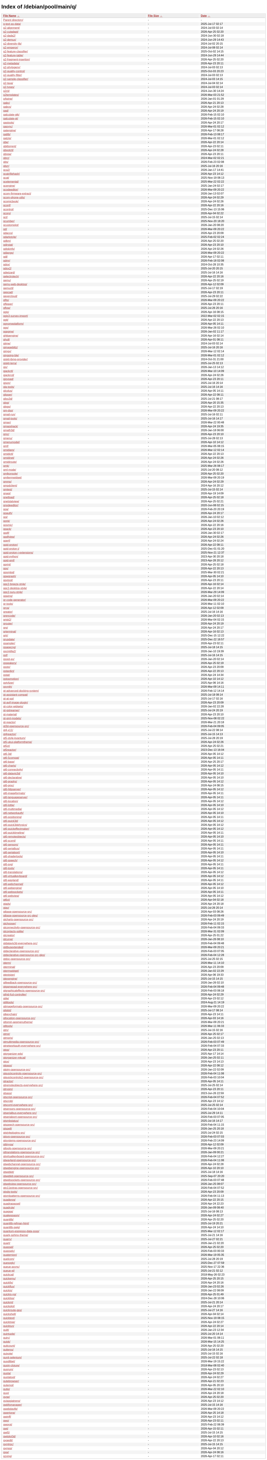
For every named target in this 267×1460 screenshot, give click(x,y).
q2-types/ (8, 87)
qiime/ (7, 343)
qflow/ (6, 307)
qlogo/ (7, 406)
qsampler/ (9, 643)
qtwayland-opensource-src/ (19, 1160)
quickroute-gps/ (12, 1310)
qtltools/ (8, 1026)
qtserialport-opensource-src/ (20, 1116)
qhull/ (6, 339)
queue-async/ (11, 1266)
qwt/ (5, 1428)
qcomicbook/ (11, 201)
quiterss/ (8, 1349)
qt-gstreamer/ (11, 710)
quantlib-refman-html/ (16, 1223)
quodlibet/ (9, 1361)
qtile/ (6, 998)
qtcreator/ (9, 935)
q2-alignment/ (11, 27)
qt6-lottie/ (8, 805)
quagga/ (8, 1211)
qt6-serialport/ (11, 852)
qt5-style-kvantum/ (14, 738)
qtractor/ (8, 1081)
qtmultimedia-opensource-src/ (21, 1041)
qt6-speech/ (10, 860)
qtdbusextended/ (13, 947)
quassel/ (8, 1247)
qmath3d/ (9, 430)
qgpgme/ (8, 331)
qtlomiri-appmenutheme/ (18, 1022)
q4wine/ (8, 98)
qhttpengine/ (10, 335)
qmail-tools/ (10, 418)
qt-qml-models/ (12, 718)
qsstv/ (6, 667)
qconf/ (7, 205)
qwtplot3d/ (9, 1436)
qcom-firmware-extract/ (17, 193)
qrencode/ (9, 615)
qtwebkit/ (8, 1172)
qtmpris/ (8, 1037)
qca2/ (6, 169)
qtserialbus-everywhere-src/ (20, 1113)
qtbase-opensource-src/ (17, 911)
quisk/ (6, 1341)
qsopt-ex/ (8, 659)
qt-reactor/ (9, 722)
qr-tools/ (8, 603)
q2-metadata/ (11, 63)
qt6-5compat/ (11, 757)
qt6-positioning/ (12, 817)
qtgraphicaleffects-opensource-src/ (24, 990)
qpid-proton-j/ (11, 548)
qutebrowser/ (11, 1381)
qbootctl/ (8, 150)
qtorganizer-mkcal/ (14, 1057)
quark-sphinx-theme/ (15, 1235)
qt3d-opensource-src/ (16, 726)
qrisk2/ (7, 619)
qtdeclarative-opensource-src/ (21, 951)
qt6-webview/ (11, 895)
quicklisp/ (8, 1298)
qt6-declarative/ (12, 777)
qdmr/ (6, 260)
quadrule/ (9, 1207)
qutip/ (6, 1389)
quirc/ (6, 1337)
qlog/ (6, 402)
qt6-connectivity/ (13, 769)
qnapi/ (7, 493)
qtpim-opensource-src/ (16, 1069)
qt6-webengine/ (12, 888)
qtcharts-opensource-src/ (18, 919)
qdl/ (5, 256)
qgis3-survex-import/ (15, 315)
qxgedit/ (8, 1440)
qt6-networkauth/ (13, 813)
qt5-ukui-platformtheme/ (17, 742)
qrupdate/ (9, 639)
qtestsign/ (9, 974)
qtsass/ (7, 1093)
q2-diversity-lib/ (12, 43)
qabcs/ (7, 106)
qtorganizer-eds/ (13, 1053)
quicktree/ (9, 1322)
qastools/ (8, 122)
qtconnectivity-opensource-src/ (21, 927)
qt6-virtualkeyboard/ (15, 876)
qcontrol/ (8, 209)
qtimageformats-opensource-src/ (22, 1006)
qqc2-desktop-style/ (15, 588)
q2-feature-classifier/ (15, 51)
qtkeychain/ (10, 1014)
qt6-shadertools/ (13, 856)
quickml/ (8, 1302)
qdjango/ (8, 252)
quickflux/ (9, 1286)
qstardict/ (8, 671)
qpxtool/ (8, 580)
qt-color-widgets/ (13, 706)
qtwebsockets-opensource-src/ (21, 1180)
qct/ (5, 217)
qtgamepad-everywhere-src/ (20, 986)
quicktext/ (9, 1318)
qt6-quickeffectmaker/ (16, 828)
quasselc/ (9, 1251)
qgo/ (6, 327)
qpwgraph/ (9, 576)
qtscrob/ (8, 1101)
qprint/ (7, 564)
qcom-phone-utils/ (14, 197)
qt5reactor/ (9, 749)
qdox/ (6, 264)
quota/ (7, 1373)
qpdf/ (6, 532)
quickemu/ (9, 1278)
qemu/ (7, 280)
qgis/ (6, 312)
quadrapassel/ (11, 1203)
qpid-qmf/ (9, 560)
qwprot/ (7, 1424)
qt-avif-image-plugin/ (15, 702)
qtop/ (6, 1049)
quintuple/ (9, 1333)
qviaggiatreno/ (11, 1400)
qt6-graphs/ (10, 781)
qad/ (6, 110)
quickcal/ (8, 1274)
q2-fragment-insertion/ (16, 59)
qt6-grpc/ (8, 785)
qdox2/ (7, 268)
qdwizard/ (9, 272)
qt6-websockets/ (13, 891)
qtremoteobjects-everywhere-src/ (23, 1085)
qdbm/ (7, 240)
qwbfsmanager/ (12, 1404)
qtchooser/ (9, 923)
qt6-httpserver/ (12, 789)
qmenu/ (7, 438)
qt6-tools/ (8, 868)
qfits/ (6, 300)
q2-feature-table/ (13, 55)
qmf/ (6, 446)
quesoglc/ (9, 1262)
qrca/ (6, 607)
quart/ (6, 1243)
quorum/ (8, 1369)
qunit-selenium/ (12, 1357)
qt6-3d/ (7, 753)
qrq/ (5, 627)
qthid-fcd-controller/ (15, 994)
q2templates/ (11, 94)
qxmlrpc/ (8, 1444)
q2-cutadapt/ (10, 31)
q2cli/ (6, 91)
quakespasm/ (11, 1215)
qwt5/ (6, 1432)
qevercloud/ (10, 296)
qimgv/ (7, 351)
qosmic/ (8, 525)
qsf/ (5, 655)
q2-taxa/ (8, 83)
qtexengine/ (10, 978)
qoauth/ (7, 513)
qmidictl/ (8, 453)
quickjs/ (7, 1290)
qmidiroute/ (10, 461)
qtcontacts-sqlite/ (13, 931)
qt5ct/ (6, 745)
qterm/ (7, 962)
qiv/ (5, 367)
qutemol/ (8, 1385)
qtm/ (6, 1030)
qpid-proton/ (10, 544)
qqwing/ (8, 596)
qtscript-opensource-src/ (18, 1097)
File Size (153, 15)
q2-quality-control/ (14, 71)
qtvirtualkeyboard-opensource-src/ (23, 1156)
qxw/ (6, 1452)
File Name (9, 15)
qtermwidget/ (11, 970)
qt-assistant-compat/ (15, 694)
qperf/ (6, 540)
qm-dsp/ (8, 410)
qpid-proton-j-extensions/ (18, 552)
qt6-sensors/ (10, 844)
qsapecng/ (9, 647)
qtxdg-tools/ (10, 1191)
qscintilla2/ (9, 651)
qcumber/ (9, 221)
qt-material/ (10, 714)
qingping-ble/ (11, 355)
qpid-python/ (10, 556)
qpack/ (7, 529)
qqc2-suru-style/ (13, 592)
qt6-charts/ (9, 765)
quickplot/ (9, 1306)
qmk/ (6, 465)
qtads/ (7, 903)
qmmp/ (7, 481)
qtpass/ (7, 1065)
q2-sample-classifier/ (15, 79)
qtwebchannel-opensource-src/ (22, 1164)
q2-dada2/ (9, 35)
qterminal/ (9, 967)
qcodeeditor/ (10, 189)
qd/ (5, 229)
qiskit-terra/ (10, 363)
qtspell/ (7, 1128)
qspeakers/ (10, 663)
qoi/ (5, 517)
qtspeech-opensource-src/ (19, 1124)
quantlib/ (8, 1219)
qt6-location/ (10, 801)
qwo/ (6, 1420)
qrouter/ (8, 623)
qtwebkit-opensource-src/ (18, 1176)
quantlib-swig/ (11, 1227)
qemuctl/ (8, 288)
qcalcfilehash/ (11, 173)
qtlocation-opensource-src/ (19, 1018)
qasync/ (8, 126)
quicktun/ (8, 1326)
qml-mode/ (9, 469)
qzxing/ (7, 1456)
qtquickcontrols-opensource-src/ (22, 1073)
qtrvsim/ (8, 1089)
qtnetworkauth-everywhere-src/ (22, 1045)
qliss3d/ (7, 398)
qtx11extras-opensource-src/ (20, 1187)
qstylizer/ (8, 682)
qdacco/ (8, 233)
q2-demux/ (9, 39)
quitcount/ (9, 1345)
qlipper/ (7, 394)
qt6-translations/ (13, 872)
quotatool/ (9, 1377)
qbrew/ (7, 154)
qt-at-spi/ (8, 698)
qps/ (5, 568)
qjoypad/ (8, 379)
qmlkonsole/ (10, 473)
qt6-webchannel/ (13, 884)
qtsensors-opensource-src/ (19, 1108)
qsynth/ (7, 686)
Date (204, 15)
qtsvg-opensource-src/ (16, 1136)
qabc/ (6, 102)
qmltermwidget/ (12, 477)
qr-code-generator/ (14, 599)
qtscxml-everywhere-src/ (18, 1105)
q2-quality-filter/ (12, 75)
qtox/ (6, 1061)
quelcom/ (8, 1259)
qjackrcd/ (8, 375)
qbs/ (5, 161)
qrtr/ (5, 635)
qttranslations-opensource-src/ (21, 1152)
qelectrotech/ (11, 276)
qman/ (7, 422)
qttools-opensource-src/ (17, 1148)
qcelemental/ (11, 181)
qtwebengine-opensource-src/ (21, 1168)
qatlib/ (7, 134)
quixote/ (8, 1353)
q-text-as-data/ (12, 23)
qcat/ (6, 177)
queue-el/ (9, 1270)
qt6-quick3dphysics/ (15, 824)
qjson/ (7, 383)
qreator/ (8, 611)
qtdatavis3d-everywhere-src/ (20, 943)
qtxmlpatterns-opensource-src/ (21, 1195)
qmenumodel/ (11, 442)
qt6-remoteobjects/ (14, 836)
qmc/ (6, 434)
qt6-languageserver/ (15, 797)
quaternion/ (10, 1254)
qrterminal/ (9, 631)
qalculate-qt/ (10, 118)
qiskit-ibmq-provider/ (15, 359)
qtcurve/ (8, 939)
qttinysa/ (8, 1144)
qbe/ (6, 142)
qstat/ (6, 675)
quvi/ (6, 1393)
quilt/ (6, 1329)
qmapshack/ (10, 426)
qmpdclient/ (10, 485)
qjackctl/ (8, 371)
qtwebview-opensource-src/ (19, 1183)
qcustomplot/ (11, 225)
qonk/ (6, 521)
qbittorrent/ (9, 146)
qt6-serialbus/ (11, 848)
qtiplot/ (7, 1010)
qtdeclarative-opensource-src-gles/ (24, 955)
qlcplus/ (7, 390)
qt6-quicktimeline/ (14, 832)
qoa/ (6, 509)
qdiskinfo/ (9, 248)
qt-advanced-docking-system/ (21, 690)
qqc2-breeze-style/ (14, 584)
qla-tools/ (8, 386)
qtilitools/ (8, 1002)
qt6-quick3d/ (10, 821)
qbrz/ (6, 158)
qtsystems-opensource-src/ (19, 1140)
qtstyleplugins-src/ (14, 1132)
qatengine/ (9, 130)
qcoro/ (7, 213)
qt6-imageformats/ (14, 793)
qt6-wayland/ (11, 880)
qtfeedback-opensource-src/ (20, 982)
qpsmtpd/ (8, 572)
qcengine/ (9, 185)
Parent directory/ (13, 20)
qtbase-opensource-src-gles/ (20, 915)
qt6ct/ (6, 899)
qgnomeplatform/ (13, 323)
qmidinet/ (8, 457)
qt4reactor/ (9, 734)
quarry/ (7, 1239)
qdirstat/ (8, 244)
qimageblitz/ (10, 347)
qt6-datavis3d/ (11, 773)
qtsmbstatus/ (11, 1120)
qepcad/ (8, 292)
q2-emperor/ (10, 47)
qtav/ (6, 907)
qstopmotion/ (11, 678)
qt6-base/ (9, 761)
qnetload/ (8, 497)
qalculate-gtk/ (11, 114)
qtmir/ (6, 1034)
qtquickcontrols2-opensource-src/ (23, 1077)
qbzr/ (6, 166)
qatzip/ (7, 138)
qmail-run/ (9, 414)
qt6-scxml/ (9, 840)
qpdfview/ (9, 536)
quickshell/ (9, 1314)
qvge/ (6, 1397)
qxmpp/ (7, 1448)
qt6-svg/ (8, 864)
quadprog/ (9, 1199)
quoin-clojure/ (11, 1365)
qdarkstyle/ (9, 237)
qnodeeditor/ (10, 505)
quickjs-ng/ (9, 1294)
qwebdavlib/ (10, 1408)
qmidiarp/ (8, 450)
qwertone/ (9, 1412)
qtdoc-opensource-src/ (16, 959)
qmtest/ (7, 489)
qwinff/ (7, 1416)
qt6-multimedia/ (12, 809)
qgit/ (5, 319)
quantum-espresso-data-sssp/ (21, 1231)
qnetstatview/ (11, 501)
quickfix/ (8, 1282)
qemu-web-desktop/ (15, 284)
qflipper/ (8, 304)
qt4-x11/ (8, 730)
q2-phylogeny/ (11, 67)
